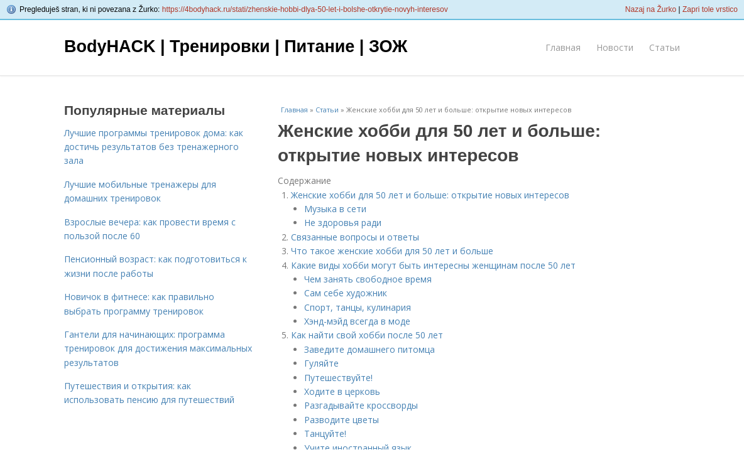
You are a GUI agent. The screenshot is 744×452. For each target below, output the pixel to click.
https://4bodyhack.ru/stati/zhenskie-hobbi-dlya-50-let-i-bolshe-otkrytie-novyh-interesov (305, 9)
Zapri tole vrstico (710, 9)
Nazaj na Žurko (650, 9)
